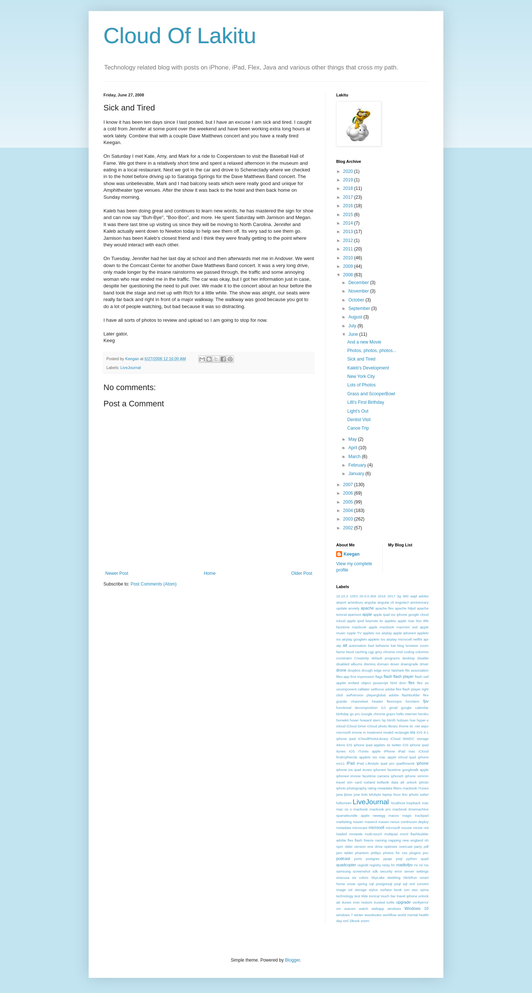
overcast (405, 846)
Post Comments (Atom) (153, 584)
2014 (348, 223)
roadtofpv (404, 865)
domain (383, 664)
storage (360, 890)
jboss (348, 794)
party (418, 846)
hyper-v (423, 720)
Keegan (351, 554)
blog (401, 646)
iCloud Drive (356, 726)
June (353, 334)
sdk (375, 871)
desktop (408, 658)
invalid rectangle (396, 732)
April (353, 447)
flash (388, 676)
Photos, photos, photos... (371, 350)
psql (399, 859)
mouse (406, 828)
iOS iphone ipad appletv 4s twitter (374, 745)
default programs (386, 658)
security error (391, 871)
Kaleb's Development (368, 368)
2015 (348, 214)
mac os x (344, 809)
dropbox (354, 670)
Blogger (292, 960)
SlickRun (410, 878)
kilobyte (375, 794)
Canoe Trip (358, 428)
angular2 (402, 602)
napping (394, 840)
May (353, 439)
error (386, 670)
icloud (340, 726)
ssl (350, 890)
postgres (372, 859)
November (359, 291)
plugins (414, 853)
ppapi (387, 859)
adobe (424, 596)
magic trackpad (415, 815)
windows (394, 909)
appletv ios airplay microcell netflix (395, 639)
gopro (391, 714)
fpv (426, 701)
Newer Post (116, 573)
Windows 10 (417, 908)
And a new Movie (364, 342)
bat (393, 646)
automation (357, 646)
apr (426, 639)
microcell (377, 827)
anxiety (353, 608)
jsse (357, 794)
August (356, 317)
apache (367, 608)
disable (423, 658)
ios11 (340, 763)
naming (380, 840)
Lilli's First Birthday (365, 402)
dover (394, 664)
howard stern (370, 720)
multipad (391, 834)
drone (341, 670)
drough (367, 670)
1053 (354, 596)
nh (426, 840)
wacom (349, 909)
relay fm (388, 865)
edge (378, 670)
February (357, 465)
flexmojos (394, 701)
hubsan (402, 720)
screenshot (361, 871)
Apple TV (354, 633)
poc (426, 853)
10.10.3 (342, 596)
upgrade (403, 902)
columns (422, 652)
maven (358, 822)
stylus (373, 890)
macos (393, 815)
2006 (348, 493)
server (409, 871)
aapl (413, 596)
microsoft (393, 828)
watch (363, 909)
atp (338, 646)
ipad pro (387, 763)
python (411, 859)
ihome (404, 726)
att (345, 645)
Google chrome (373, 714)
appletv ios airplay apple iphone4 (389, 633)
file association (417, 670)
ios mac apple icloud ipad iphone (400, 757)
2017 (348, 197)
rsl (421, 865)
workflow (389, 915)
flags (379, 677)
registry (375, 865)
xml (345, 921)
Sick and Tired (361, 359)
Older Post (301, 573)
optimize (391, 846)
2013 (348, 231)
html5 (391, 720)
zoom (365, 921)
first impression (362, 677)
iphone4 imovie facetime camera (362, 776)
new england (412, 840)
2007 (348, 484)
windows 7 (344, 915)
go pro (355, 714)
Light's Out (357, 411)
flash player (403, 676)
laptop (387, 794)
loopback (413, 803)
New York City (361, 376)
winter (359, 915)
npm (339, 846)
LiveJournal (130, 367)
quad (425, 859)
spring (362, 884)
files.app (342, 677)
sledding (393, 878)
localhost (398, 803)
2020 (348, 171)
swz (415, 890)
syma (424, 890)
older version (355, 846)
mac (425, 803)
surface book (391, 890)
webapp (378, 909)
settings (422, 871)
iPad (351, 763)
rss (426, 865)
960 (406, 596)
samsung (343, 871)
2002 (348, 527)
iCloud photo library (382, 726)
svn (406, 890)
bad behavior (378, 646)
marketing (344, 822)
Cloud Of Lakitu (179, 35)
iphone (423, 763)
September (359, 308)
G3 (383, 708)
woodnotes (373, 915)
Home (210, 573)
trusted (379, 902)
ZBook (354, 921)
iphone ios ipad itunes (354, 770)
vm (338, 909)
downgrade (409, 664)
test (357, 896)
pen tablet (344, 853)
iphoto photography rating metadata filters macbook (376, 788)
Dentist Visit (359, 419)
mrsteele (356, 834)
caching (361, 652)
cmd (399, 652)
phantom (362, 853)
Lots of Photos (361, 385)
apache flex (384, 608)
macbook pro (380, 809)
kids (364, 794)
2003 (348, 519)
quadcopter (346, 865)
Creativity (361, 658)
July (353, 325)
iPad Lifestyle (368, 763)
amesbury (355, 602)
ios (412, 732)
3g (399, 596)
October (356, 300)
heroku (423, 714)
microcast (359, 828)
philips (376, 853)
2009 (348, 266)
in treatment (372, 732)
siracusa (342, 878)
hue (413, 720)
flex (411, 682)
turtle (390, 902)
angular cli (386, 602)
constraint (344, 658)
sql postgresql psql (384, 884)
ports (358, 859)
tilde (364, 896)
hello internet (406, 714)
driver (424, 664)
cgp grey (375, 652)
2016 (348, 205)
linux (397, 794)
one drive (374, 846)
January (356, 473)
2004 (348, 510)
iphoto (424, 782)
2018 (348, 188)
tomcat (374, 896)
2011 (348, 249)
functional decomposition (357, 708)
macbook (361, 809)
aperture (354, 614)
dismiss (370, 664)
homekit (342, 720)
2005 (348, 502)
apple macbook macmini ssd (393, 627)
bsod (350, 652)
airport (341, 602)
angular (370, 602)
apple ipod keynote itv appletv (371, 621)
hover (354, 720)
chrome (389, 652)
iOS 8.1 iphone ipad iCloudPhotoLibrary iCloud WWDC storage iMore (382, 738)
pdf (426, 846)
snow (351, 884)
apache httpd (405, 608)
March (355, 456)
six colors (360, 878)
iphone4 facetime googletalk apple (401, 770)
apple (367, 614)
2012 (348, 240)
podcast (343, 858)
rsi (416, 865)
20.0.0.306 (367, 596)
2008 (348, 274)
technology (344, 896)
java (339, 794)
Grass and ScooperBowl (371, 393)
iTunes (423, 788)
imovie (357, 732)
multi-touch (373, 834)
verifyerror (421, 902)
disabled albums (349, 664)
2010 (348, 257)
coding (409, 652)
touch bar (388, 896)
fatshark (398, 670)
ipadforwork (405, 763)
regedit (362, 865)
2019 (348, 179)
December (359, 282)
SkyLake (378, 878)
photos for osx (395, 853)
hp (384, 720)
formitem (412, 701)
